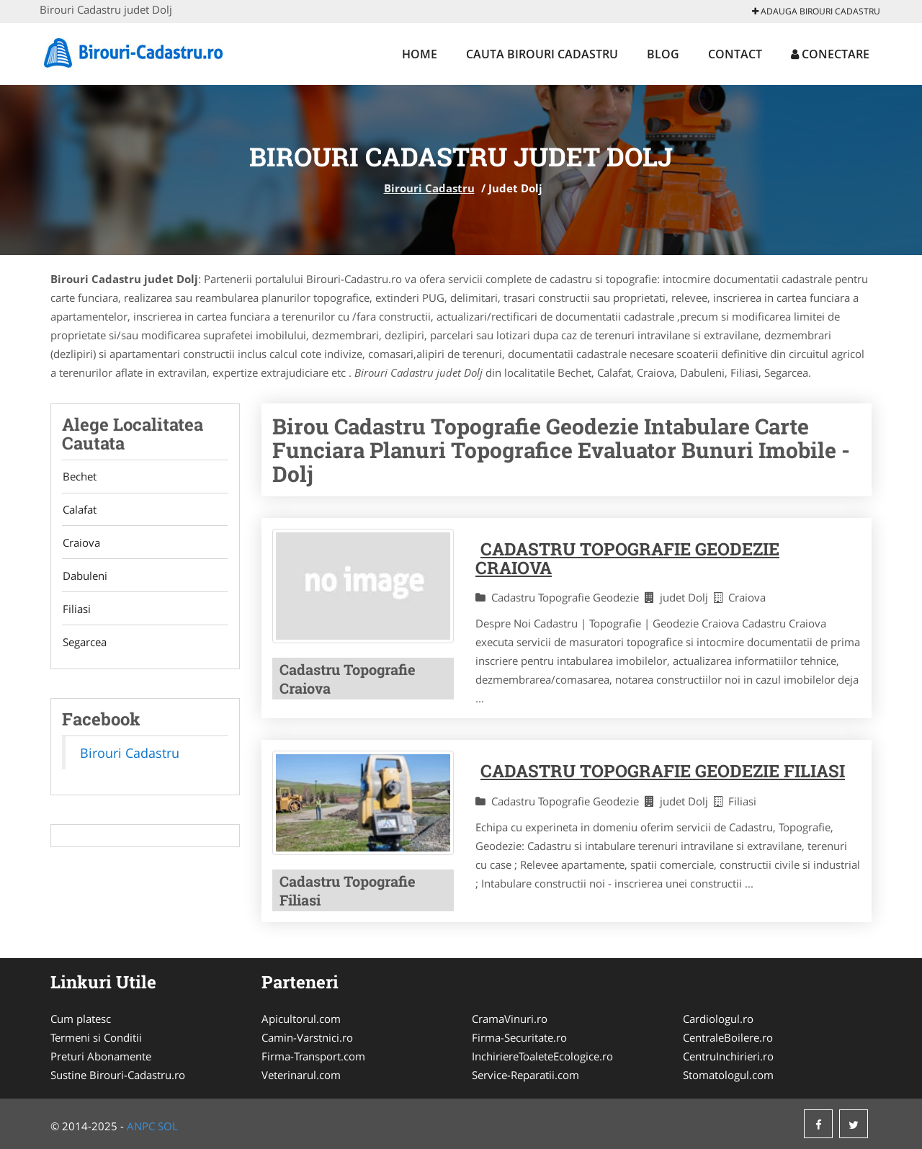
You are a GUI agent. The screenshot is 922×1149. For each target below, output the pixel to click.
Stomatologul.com (728, 1075)
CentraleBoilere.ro (728, 1037)
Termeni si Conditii (96, 1037)
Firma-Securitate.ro (519, 1037)
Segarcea (84, 646)
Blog (663, 54)
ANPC (141, 1126)
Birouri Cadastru (429, 188)
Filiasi (76, 612)
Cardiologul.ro (718, 1018)
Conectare (830, 54)
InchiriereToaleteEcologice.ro (542, 1056)
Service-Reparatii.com (525, 1075)
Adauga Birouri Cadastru (816, 11)
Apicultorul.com (301, 1018)
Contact (735, 54)
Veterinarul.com (301, 1075)
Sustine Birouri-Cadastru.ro (117, 1075)
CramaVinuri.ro (509, 1018)
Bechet (79, 477)
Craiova (80, 544)
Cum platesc (80, 1018)
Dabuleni (84, 578)
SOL (168, 1126)
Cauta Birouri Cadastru (542, 54)
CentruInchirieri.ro (728, 1056)
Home (419, 54)
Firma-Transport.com (313, 1056)
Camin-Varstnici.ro (307, 1037)
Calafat (79, 511)
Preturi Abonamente (100, 1056)
